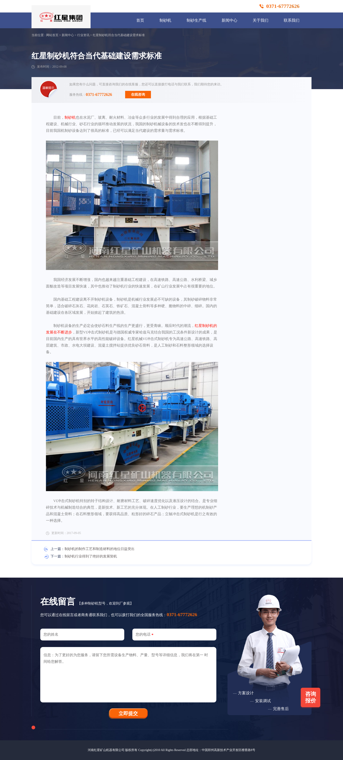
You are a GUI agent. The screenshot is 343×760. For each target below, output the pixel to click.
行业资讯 (83, 35)
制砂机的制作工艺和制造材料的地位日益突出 (100, 549)
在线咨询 (138, 94)
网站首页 (52, 35)
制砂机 (165, 20)
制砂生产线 (196, 20)
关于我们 (260, 20)
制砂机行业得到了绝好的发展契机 (91, 556)
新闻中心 (229, 20)
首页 (140, 20)
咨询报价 (310, 697)
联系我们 (291, 20)
